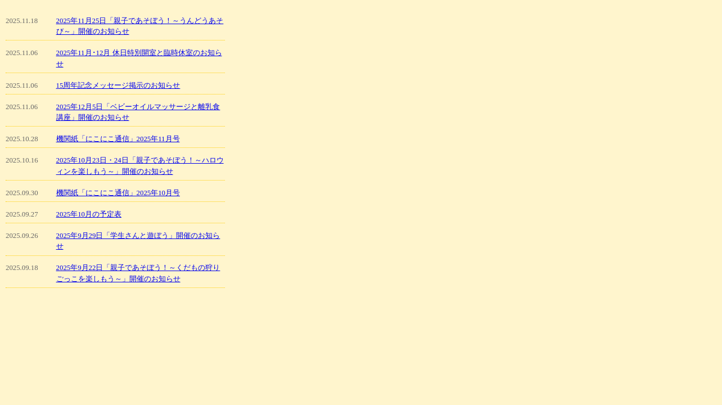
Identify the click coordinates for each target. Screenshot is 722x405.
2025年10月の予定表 (88, 214)
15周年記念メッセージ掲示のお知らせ (118, 85)
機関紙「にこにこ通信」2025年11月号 (118, 139)
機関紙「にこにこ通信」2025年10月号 (118, 193)
